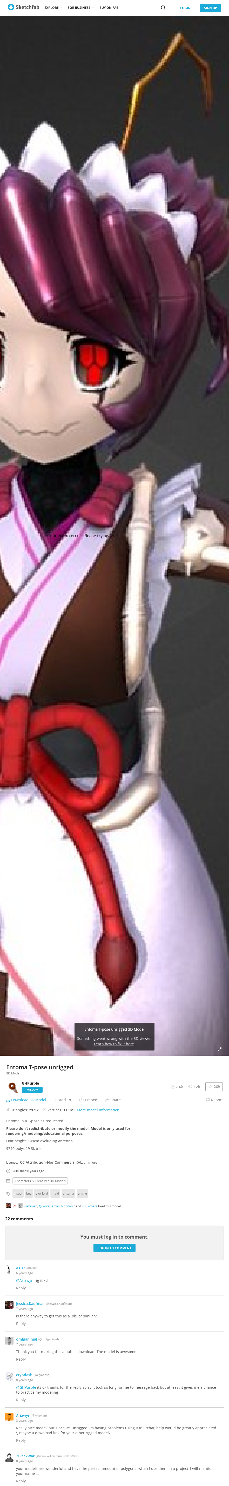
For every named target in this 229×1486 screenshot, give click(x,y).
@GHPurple (26, 1387)
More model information (98, 1109)
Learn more (87, 1162)
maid (55, 1193)
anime (82, 1193)
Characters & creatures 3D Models (40, 1181)
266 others (89, 1206)
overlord (42, 1193)
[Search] (163, 8)
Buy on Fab (108, 7)
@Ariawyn (24, 1280)
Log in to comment (114, 1248)
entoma (68, 1193)
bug (29, 1193)
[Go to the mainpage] (23, 8)
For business (79, 7)
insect (18, 1193)
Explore (51, 7)
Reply (21, 1287)
